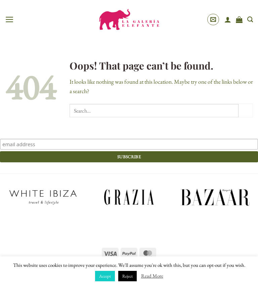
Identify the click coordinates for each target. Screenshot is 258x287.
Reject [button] (127, 276)
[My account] (227, 19)
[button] (9, 19)
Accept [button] (105, 276)
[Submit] (246, 111)
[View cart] (239, 19)
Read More (152, 276)
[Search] (250, 19)
